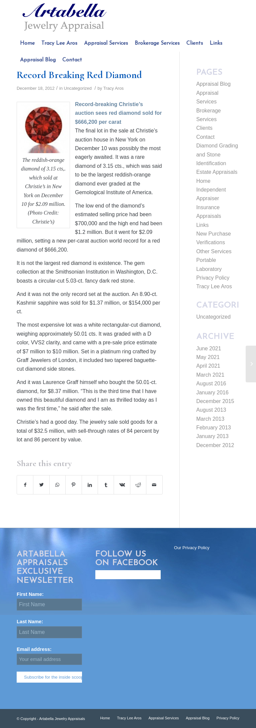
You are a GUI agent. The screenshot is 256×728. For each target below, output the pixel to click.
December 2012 (215, 445)
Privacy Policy (213, 278)
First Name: (33, 594)
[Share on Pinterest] (73, 484)
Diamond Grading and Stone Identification (217, 154)
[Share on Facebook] (25, 484)
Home (203, 181)
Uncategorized (78, 88)
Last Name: (33, 621)
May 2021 (208, 357)
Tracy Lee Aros (214, 286)
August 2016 (211, 383)
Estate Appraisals (217, 172)
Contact (205, 137)
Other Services (214, 251)
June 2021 (208, 348)
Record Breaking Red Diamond (79, 75)
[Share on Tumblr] (106, 484)
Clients (204, 128)
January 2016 (212, 392)
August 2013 (211, 410)
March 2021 (210, 375)
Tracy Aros (113, 88)
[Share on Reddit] (138, 484)
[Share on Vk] (122, 484)
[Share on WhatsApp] (57, 484)
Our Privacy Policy (191, 547)
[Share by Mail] (154, 484)
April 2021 (208, 366)
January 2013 (212, 436)
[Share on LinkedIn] (90, 484)
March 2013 (210, 419)
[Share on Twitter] (41, 484)
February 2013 (213, 427)
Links (202, 225)
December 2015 (215, 401)
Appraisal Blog (213, 84)
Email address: (49, 656)
